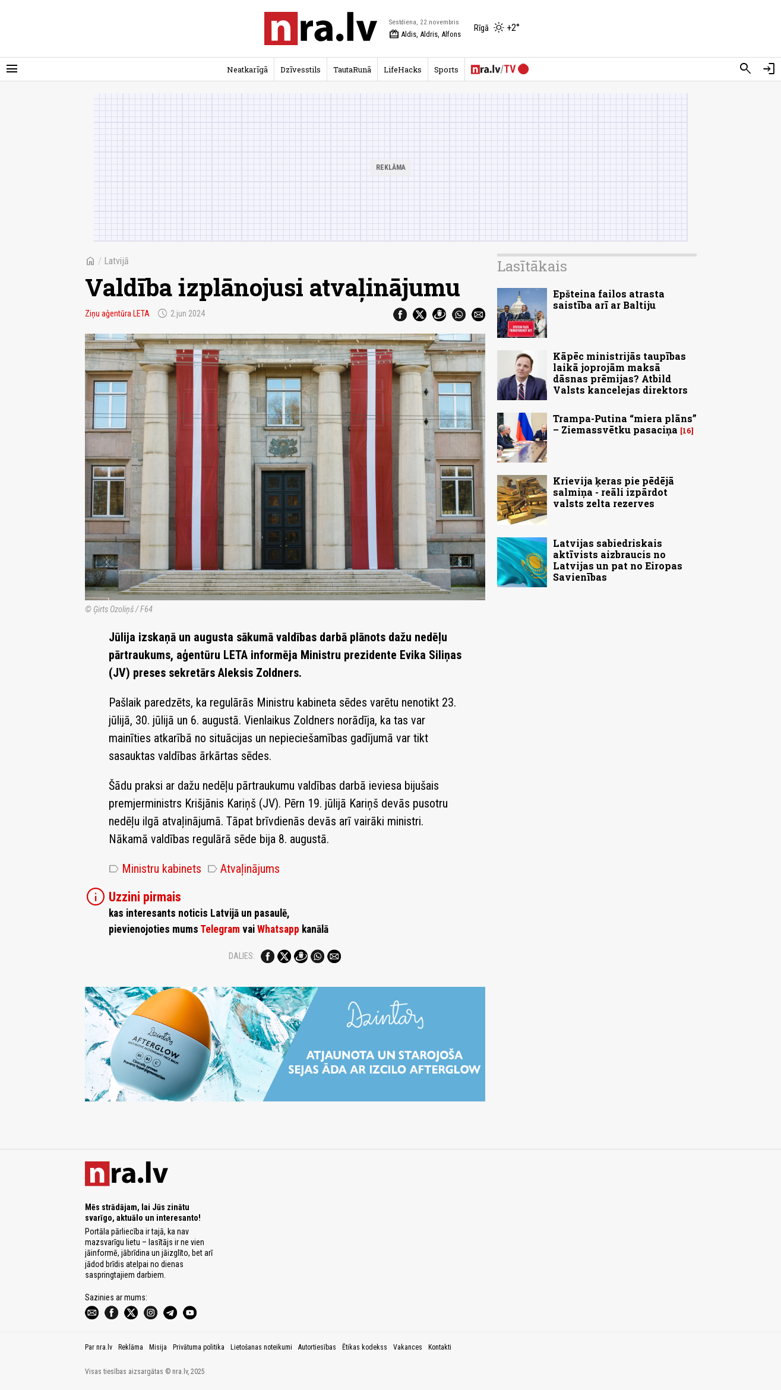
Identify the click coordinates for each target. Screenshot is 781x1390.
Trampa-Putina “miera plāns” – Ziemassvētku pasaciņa (625, 424)
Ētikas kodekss (364, 1347)
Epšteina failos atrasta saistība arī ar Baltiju (609, 299)
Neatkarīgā (247, 69)
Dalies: (242, 956)
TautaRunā (352, 69)
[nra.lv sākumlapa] (320, 28)
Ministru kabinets (155, 869)
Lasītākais (532, 266)
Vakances (407, 1347)
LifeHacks (403, 69)
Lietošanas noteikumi (261, 1347)
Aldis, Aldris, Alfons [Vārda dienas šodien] (425, 34)
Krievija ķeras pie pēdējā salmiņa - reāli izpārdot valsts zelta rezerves (613, 491)
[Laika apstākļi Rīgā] (497, 28)
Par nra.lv (98, 1347)
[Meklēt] (745, 69)
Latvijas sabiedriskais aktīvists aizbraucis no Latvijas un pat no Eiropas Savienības (617, 560)
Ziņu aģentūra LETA (117, 313)
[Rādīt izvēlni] (12, 69)
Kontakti (439, 1347)
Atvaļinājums (243, 869)
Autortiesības (317, 1347)
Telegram (220, 929)
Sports (446, 69)
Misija (158, 1347)
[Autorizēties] (769, 69)
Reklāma (130, 1347)
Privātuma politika (199, 1347)
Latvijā (116, 261)
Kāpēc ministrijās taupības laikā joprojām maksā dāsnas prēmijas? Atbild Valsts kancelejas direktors (620, 373)
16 (686, 430)
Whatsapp (278, 929)
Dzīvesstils (300, 69)
